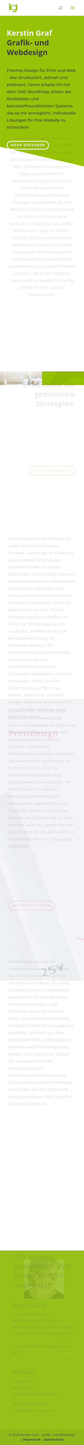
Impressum (32, 1439)
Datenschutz (54, 1439)
